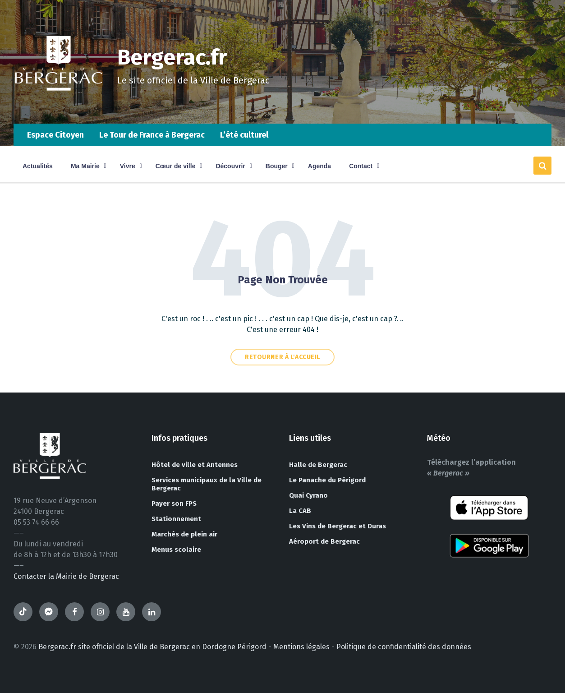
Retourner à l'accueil (282, 357)
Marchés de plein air (184, 534)
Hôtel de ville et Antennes (195, 465)
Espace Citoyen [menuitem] (55, 135)
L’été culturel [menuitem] (244, 135)
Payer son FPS (174, 503)
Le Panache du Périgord (327, 480)
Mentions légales (301, 646)
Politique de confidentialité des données (403, 646)
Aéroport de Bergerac (324, 541)
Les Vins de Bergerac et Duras (337, 526)
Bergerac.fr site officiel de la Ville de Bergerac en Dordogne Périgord (152, 646)
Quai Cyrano (308, 495)
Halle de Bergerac (318, 465)
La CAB (300, 511)
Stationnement (176, 519)
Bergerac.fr (172, 57)
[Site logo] (59, 106)
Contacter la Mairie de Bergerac (66, 576)
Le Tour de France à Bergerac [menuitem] (152, 135)
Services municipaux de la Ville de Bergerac (207, 484)
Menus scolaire (176, 549)
